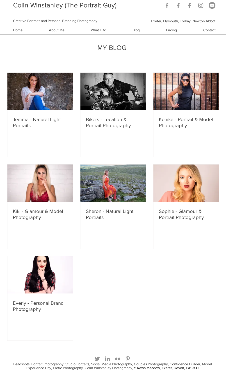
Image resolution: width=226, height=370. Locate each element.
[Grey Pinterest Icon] (127, 358)
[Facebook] (189, 5)
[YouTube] (212, 5)
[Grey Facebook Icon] (167, 5)
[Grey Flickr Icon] (117, 358)
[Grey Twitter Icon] (97, 358)
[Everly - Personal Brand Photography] (40, 274)
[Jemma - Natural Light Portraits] (40, 91)
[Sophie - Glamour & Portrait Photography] (186, 183)
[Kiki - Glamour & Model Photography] (40, 183)
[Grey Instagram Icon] (200, 5)
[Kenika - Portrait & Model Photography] (186, 91)
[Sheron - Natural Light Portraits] (113, 183)
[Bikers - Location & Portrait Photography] (113, 91)
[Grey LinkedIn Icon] (107, 358)
